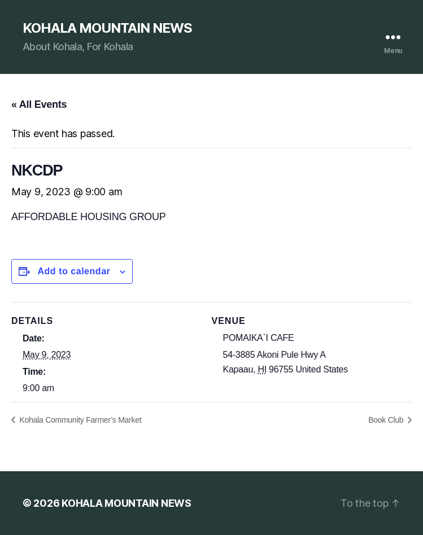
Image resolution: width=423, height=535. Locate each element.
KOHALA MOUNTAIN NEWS (107, 28)
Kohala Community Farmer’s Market (79, 419)
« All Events (39, 104)
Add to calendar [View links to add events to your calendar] (73, 271)
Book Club (386, 419)
